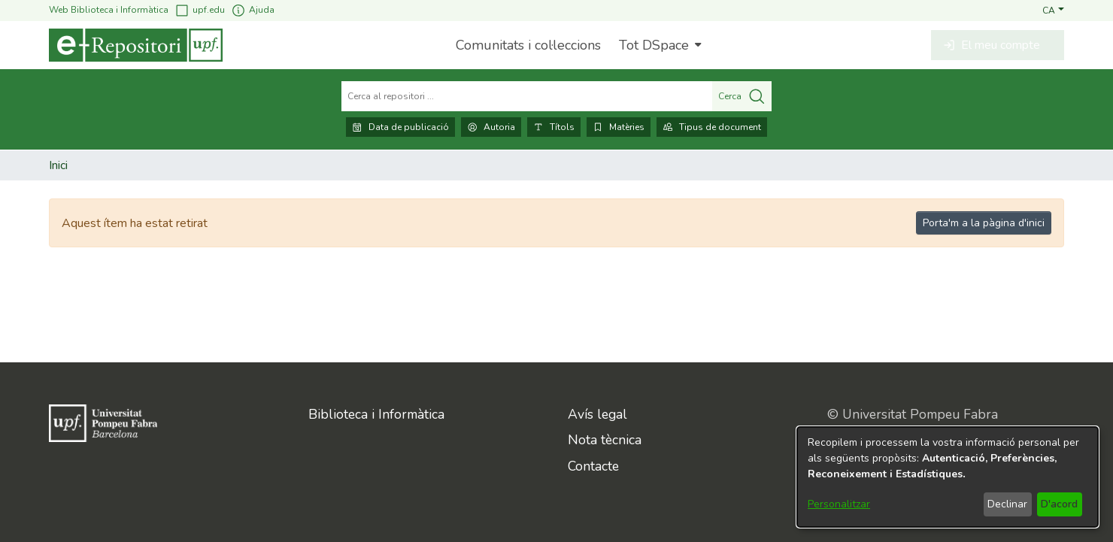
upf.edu (199, 10)
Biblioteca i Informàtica (376, 414)
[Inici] (136, 45)
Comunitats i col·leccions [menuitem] (528, 45)
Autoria (491, 127)
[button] (1053, 10)
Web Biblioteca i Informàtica (108, 10)
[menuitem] (658, 45)
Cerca (742, 96)
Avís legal (597, 414)
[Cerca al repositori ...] (526, 96)
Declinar (1007, 504)
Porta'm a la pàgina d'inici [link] (984, 223)
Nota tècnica (604, 440)
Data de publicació (400, 127)
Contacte (593, 466)
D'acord (1059, 504)
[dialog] (947, 477)
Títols (554, 127)
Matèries (618, 127)
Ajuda (252, 10)
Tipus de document (712, 127)
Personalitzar (839, 504)
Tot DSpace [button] (654, 45)
